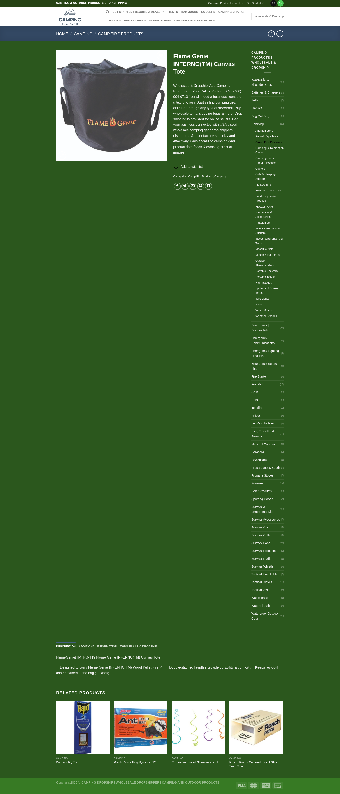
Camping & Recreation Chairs (269, 150)
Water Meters (263, 310)
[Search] (107, 12)
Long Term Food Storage (262, 433)
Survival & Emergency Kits (262, 509)
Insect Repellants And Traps (269, 241)
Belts (254, 100)
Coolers (260, 168)
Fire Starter (259, 376)
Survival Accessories (265, 519)
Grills (254, 392)
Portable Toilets (265, 276)
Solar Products (261, 491)
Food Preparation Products (266, 198)
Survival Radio (261, 558)
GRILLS (114, 21)
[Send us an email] (273, 3)
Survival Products (263, 551)
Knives (256, 415)
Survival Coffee (261, 535)
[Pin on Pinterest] (200, 186)
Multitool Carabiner (264, 444)
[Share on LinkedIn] (208, 186)
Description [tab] (66, 646)
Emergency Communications (263, 340)
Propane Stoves (262, 475)
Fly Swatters (263, 184)
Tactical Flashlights (264, 574)
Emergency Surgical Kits (265, 366)
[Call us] (280, 3)
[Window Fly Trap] (83, 727)
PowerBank (259, 460)
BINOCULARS (135, 21)
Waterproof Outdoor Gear (265, 616)
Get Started (255, 3)
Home (62, 33)
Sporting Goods (262, 499)
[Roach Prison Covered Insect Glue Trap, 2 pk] (256, 727)
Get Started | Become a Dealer (138, 12)
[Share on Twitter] (185, 186)
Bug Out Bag (260, 116)
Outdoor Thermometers (264, 263)
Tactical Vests (260, 590)
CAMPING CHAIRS (231, 11)
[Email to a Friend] (192, 186)
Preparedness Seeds (265, 467)
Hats (254, 400)
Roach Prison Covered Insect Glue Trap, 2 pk (253, 764)
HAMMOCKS (189, 11)
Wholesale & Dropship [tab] (138, 646)
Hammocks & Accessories (263, 214)
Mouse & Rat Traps (267, 254)
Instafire (256, 407)
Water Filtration (261, 605)
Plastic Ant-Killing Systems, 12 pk (137, 762)
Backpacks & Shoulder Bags (261, 82)
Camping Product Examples (225, 3)
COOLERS (208, 11)
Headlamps (262, 222)
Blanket (256, 108)
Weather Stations (266, 316)
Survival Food (260, 543)
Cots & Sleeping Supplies (265, 176)
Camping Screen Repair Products (265, 160)
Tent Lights (262, 298)
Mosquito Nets (264, 249)
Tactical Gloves (261, 582)
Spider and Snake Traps (266, 290)
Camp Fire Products (120, 33)
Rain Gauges (263, 282)
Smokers (257, 483)
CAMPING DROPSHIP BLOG (194, 21)
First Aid (257, 384)
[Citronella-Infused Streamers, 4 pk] (198, 727)
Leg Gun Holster (262, 423)
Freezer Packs (264, 206)
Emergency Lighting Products (265, 353)
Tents (258, 304)
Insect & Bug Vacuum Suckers (268, 231)
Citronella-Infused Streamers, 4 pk (195, 762)
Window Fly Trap (67, 762)
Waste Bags (259, 597)
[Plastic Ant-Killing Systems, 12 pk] (140, 727)
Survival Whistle (262, 566)
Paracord (257, 452)
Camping (83, 33)
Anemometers (264, 130)
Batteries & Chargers (265, 92)
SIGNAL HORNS (160, 20)
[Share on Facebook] (177, 186)
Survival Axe (259, 527)
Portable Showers (266, 270)
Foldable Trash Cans (268, 190)
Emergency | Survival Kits (260, 328)
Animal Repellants (266, 136)
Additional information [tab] (98, 646)
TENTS (173, 11)
